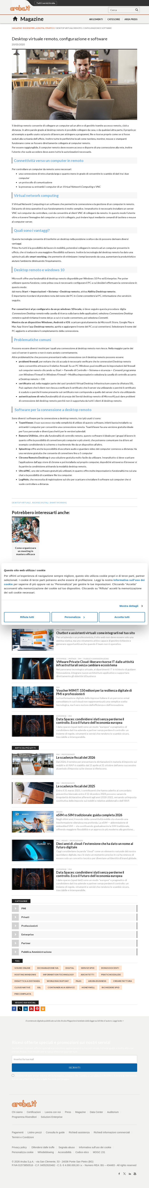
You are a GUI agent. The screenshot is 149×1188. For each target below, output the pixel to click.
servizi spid (87, 969)
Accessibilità (64, 1153)
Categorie (113, 19)
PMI (23, 909)
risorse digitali (40, 502)
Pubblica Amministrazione (36, 952)
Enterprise (27, 935)
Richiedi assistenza (79, 1133)
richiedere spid (110, 988)
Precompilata (22, 994)
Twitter (20, 1009)
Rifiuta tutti (27, 617)
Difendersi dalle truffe (43, 1148)
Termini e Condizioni (90, 1076)
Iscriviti (74, 1068)
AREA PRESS (131, 19)
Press (68, 1113)
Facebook (14, 1009)
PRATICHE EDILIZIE (111, 975)
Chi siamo (17, 1113)
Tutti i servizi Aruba (45, 3)
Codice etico (82, 1153)
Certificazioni (34, 1113)
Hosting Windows (25, 975)
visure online (22, 969)
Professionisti (29, 926)
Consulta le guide (55, 1133)
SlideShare (43, 1009)
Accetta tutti (122, 617)
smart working (58, 502)
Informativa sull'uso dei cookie (95, 1148)
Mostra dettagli (128, 605)
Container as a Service (61, 988)
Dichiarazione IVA (47, 969)
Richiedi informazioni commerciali (112, 1133)
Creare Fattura (122, 982)
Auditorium (113, 1113)
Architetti (87, 975)
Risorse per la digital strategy (39, 28)
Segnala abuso (67, 1148)
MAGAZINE (17, 28)
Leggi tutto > (118, 1022)
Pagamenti (17, 1133)
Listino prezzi (35, 1133)
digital (69, 969)
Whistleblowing (46, 1153)
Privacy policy (21, 1148)
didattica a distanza (27, 982)
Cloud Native (22, 988)
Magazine (80, 1113)
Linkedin (25, 1009)
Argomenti (96, 19)
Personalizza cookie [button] (23, 1153)
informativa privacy (62, 1076)
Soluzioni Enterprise (52, 1117)
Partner (25, 944)
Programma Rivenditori (24, 1117)
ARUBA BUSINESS (97, 982)
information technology (58, 975)
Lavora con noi (53, 1113)
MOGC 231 (99, 1153)
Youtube (31, 1009)
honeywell (88, 988)
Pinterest (37, 1009)
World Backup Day (58, 982)
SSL (39, 988)
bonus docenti (110, 969)
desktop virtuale (21, 502)
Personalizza (75, 617)
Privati (25, 918)
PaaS (78, 982)
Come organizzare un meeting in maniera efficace (25, 551)
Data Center (96, 1113)
